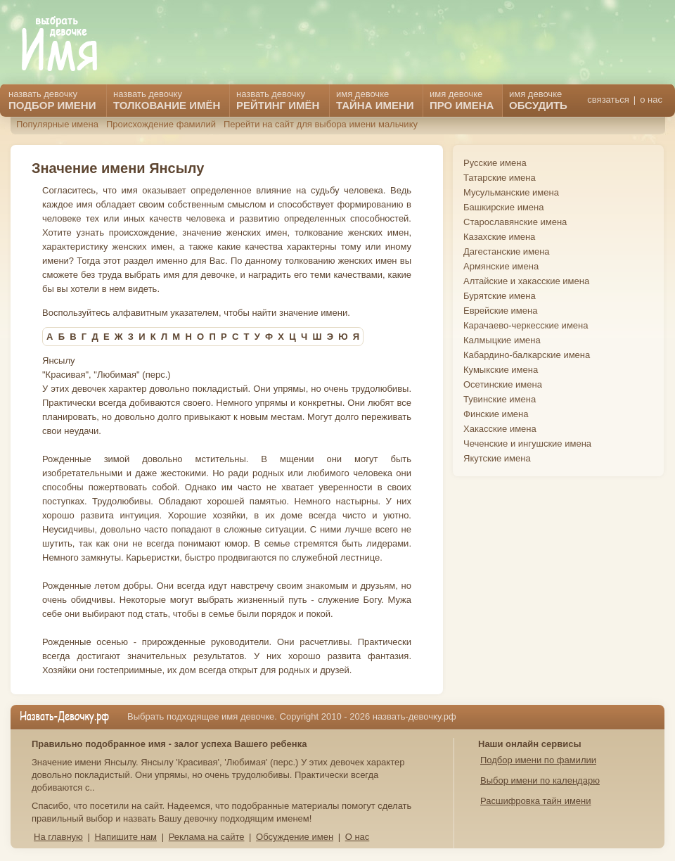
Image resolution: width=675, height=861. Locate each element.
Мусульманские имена (511, 192)
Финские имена (495, 414)
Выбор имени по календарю (540, 780)
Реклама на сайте (207, 836)
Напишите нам (125, 836)
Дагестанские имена (506, 251)
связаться (608, 99)
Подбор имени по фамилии (538, 760)
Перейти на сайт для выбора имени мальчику (321, 124)
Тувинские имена (499, 399)
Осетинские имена (502, 384)
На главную (58, 836)
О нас (357, 836)
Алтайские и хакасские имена (526, 281)
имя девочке (538, 100)
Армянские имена (501, 266)
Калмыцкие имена (502, 340)
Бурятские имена (499, 296)
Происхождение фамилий (161, 124)
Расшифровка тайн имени (535, 801)
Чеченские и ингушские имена (527, 443)
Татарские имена (499, 177)
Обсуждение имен (294, 836)
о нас (651, 99)
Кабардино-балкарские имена (526, 355)
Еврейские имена (500, 310)
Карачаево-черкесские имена (525, 325)
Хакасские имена (499, 428)
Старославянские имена (515, 222)
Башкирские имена (503, 207)
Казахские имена (499, 236)
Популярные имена (57, 124)
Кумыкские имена (500, 369)
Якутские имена (497, 458)
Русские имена (495, 163)
